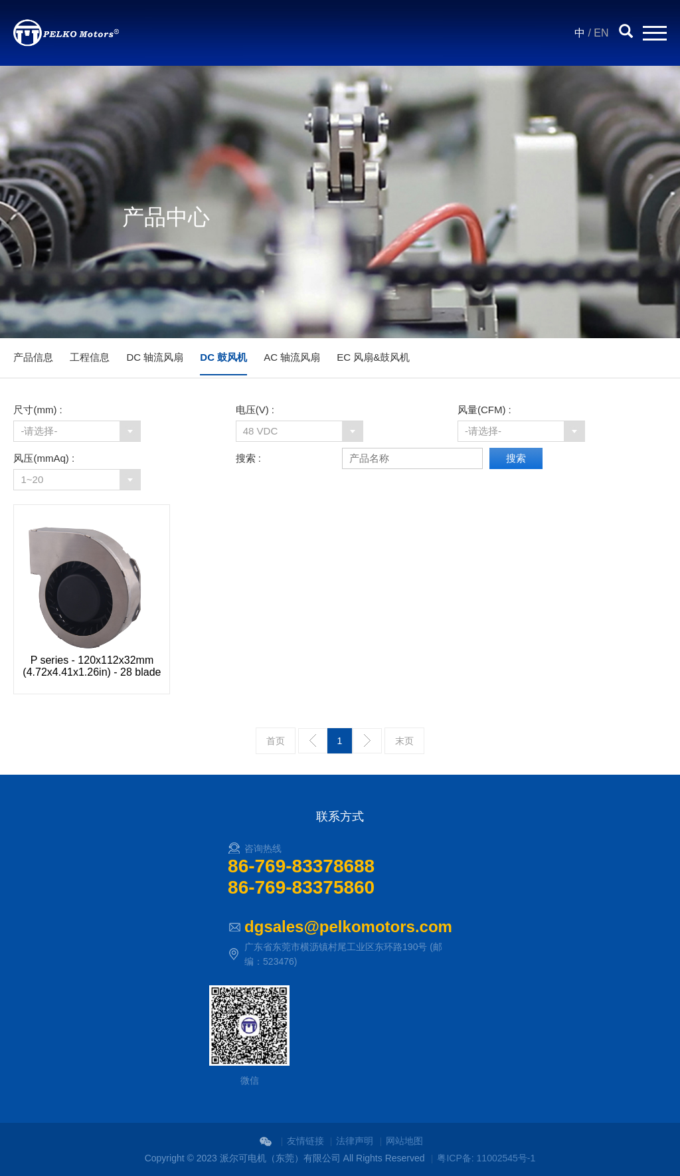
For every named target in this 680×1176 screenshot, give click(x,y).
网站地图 (404, 1140)
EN (601, 33)
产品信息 (33, 357)
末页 (404, 740)
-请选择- (39, 431)
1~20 (32, 479)
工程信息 (90, 357)
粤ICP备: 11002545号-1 (486, 1158)
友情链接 (305, 1140)
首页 (275, 740)
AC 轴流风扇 (292, 357)
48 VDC (260, 431)
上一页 (312, 740)
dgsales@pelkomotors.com (348, 926)
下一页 (367, 740)
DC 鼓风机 (223, 357)
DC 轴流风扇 (154, 357)
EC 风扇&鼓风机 (373, 357)
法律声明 (354, 1140)
